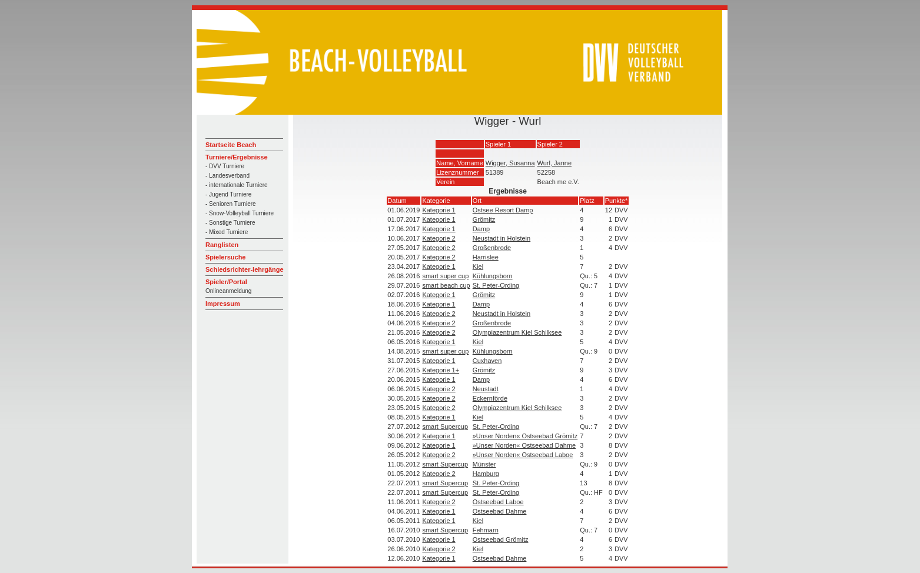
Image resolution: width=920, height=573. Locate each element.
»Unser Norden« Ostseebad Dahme (524, 445)
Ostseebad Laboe (498, 501)
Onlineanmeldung (228, 291)
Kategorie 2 (438, 238)
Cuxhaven (487, 360)
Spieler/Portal (226, 281)
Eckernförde (490, 398)
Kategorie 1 (438, 210)
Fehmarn (486, 530)
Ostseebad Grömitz (501, 539)
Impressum (222, 303)
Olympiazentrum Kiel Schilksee (517, 332)
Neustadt (486, 388)
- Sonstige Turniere (230, 222)
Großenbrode (492, 247)
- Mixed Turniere (226, 232)
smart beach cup (446, 285)
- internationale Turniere (236, 185)
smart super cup (445, 275)
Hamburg (486, 473)
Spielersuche (225, 257)
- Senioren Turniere (230, 204)
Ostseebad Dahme (500, 511)
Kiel (478, 266)
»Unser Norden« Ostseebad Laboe (523, 454)
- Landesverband (227, 175)
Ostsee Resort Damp (503, 210)
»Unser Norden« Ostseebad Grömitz (525, 435)
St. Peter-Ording (496, 285)
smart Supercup (445, 426)
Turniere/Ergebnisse (236, 157)
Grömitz (484, 219)
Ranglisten (221, 244)
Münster (484, 464)
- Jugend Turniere (228, 194)
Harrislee (486, 257)
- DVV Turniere (224, 166)
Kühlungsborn (493, 275)
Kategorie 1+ (440, 370)
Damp (481, 228)
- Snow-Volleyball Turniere (239, 213)
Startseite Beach (230, 144)
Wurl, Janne (554, 162)
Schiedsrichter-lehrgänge (244, 269)
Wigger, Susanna (510, 162)
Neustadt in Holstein (501, 238)
